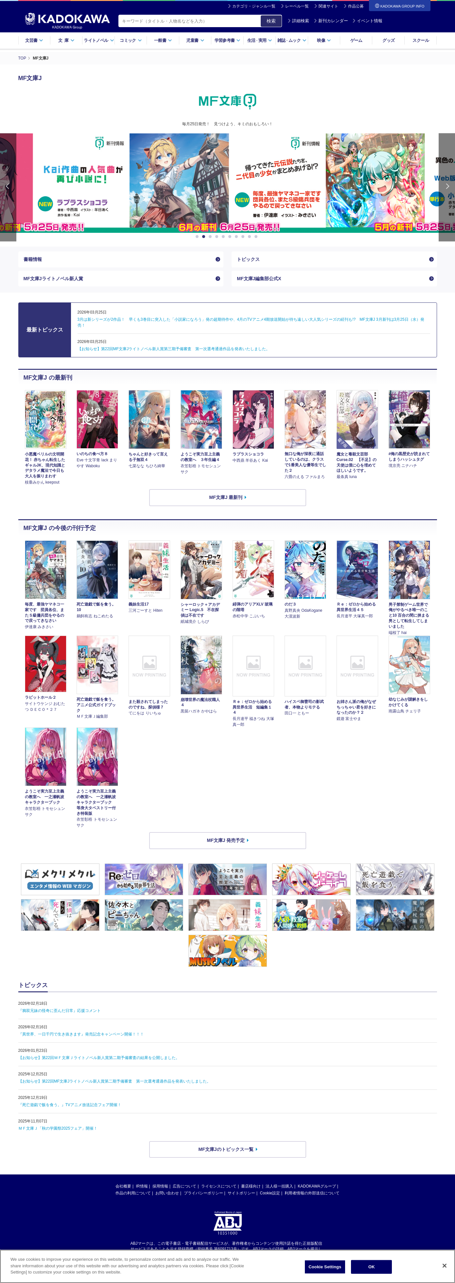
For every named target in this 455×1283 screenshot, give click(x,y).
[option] (228, 183)
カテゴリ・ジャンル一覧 (253, 6)
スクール (420, 40)
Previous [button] (8, 187)
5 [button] (224, 236)
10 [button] (257, 236)
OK (371, 1266)
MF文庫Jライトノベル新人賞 (53, 278)
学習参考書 (228, 40)
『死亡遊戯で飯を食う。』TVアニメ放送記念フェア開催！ (69, 1105)
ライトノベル (99, 40)
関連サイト (328, 6)
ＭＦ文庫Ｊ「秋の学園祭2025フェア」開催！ (58, 1128)
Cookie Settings (324, 1266)
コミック (131, 40)
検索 (271, 21)
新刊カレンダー (331, 20)
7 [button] (237, 236)
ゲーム (356, 40)
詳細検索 (298, 20)
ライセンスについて (218, 1186)
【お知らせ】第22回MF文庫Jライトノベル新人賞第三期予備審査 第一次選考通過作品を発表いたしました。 (174, 349)
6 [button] (231, 236)
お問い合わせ (167, 1193)
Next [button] (447, 187)
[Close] (444, 1265)
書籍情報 (33, 259)
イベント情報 (367, 20)
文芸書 (34, 40)
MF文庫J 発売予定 (226, 840)
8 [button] (244, 236)
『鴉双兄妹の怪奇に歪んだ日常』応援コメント (59, 1010)
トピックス (248, 259)
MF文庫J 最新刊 (226, 497)
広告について (184, 1186)
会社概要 (123, 1186)
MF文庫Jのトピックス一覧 (226, 1149)
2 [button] (204, 236)
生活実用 (259, 40)
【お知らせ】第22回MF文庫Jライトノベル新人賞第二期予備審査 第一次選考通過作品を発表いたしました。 (114, 1081)
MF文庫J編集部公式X (259, 278)
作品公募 (356, 6)
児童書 (195, 40)
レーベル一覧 (297, 6)
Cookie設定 (270, 1193)
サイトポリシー (241, 1193)
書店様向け (251, 1186)
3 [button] (211, 236)
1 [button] (198, 236)
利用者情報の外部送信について (312, 1193)
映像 (324, 40)
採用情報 (160, 1186)
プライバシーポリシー (203, 1193)
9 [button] (250, 236)
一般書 (163, 40)
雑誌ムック (291, 40)
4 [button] (217, 236)
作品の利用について (133, 1193)
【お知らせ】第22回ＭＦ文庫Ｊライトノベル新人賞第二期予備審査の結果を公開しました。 (99, 1057)
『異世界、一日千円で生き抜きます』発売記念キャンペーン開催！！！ (81, 1034)
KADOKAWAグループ (317, 1186)
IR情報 (142, 1186)
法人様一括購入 (279, 1186)
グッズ (388, 40)
